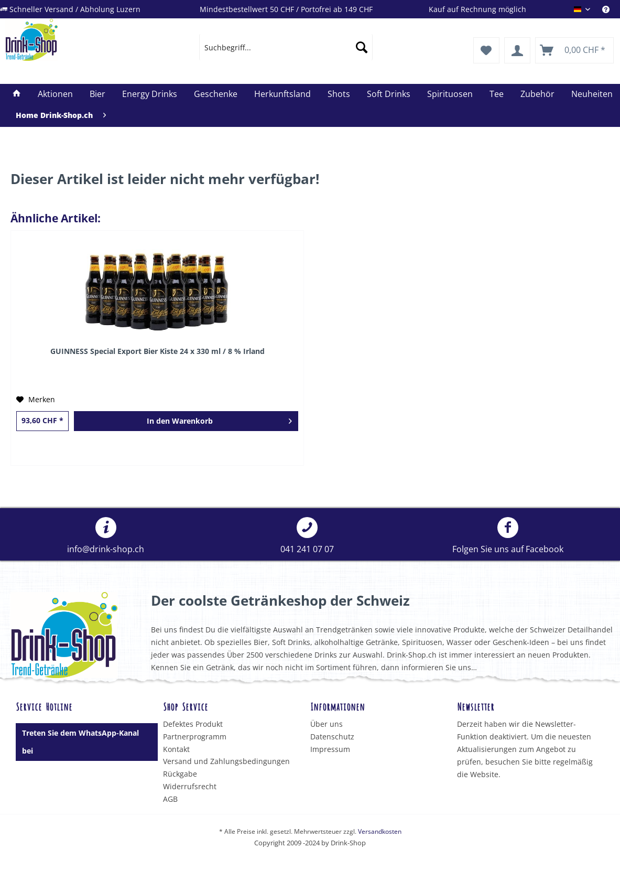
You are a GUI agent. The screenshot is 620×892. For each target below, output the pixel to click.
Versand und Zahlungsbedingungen (226, 761)
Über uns (326, 724)
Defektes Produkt (193, 724)
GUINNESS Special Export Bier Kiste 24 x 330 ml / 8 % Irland (157, 351)
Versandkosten (379, 831)
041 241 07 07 (307, 536)
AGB (170, 799)
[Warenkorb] (574, 50)
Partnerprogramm (194, 736)
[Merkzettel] (486, 50)
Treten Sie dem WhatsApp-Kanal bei (80, 742)
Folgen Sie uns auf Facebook (507, 536)
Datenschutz (332, 736)
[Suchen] (362, 47)
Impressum (330, 749)
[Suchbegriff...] (286, 47)
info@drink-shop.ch (105, 536)
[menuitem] (611, 9)
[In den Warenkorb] (186, 421)
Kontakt (176, 749)
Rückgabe (180, 774)
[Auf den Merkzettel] (35, 399)
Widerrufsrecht (189, 786)
